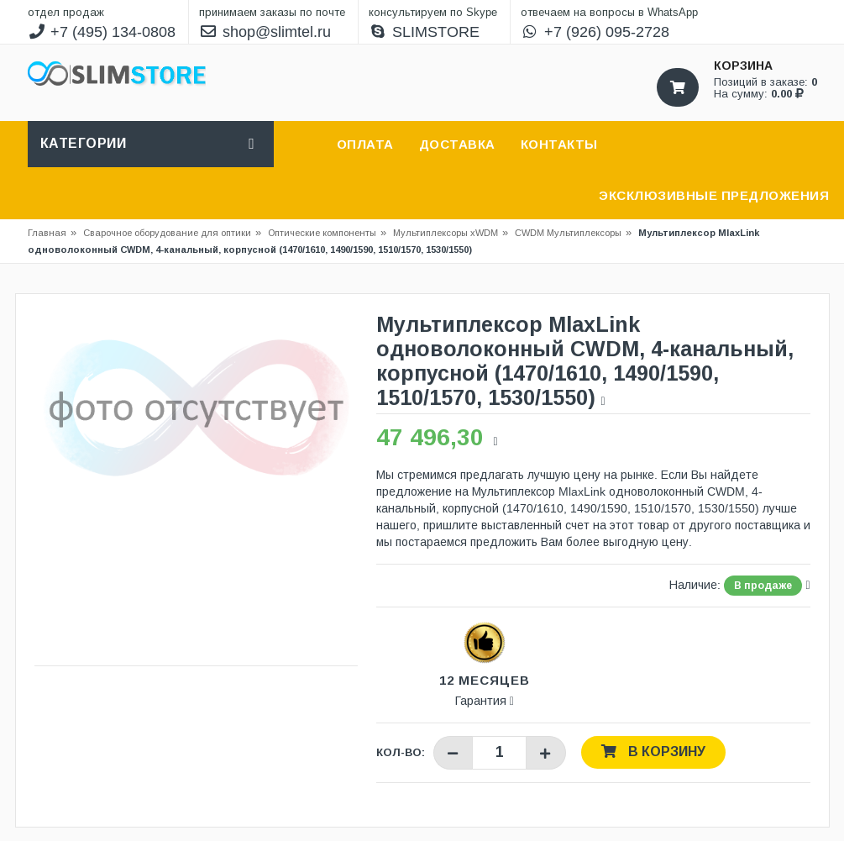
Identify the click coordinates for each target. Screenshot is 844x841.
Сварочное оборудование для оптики (172, 233)
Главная (47, 233)
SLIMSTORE (424, 32)
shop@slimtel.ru (265, 32)
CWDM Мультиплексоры (568, 233)
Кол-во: (400, 752)
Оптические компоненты (322, 233)
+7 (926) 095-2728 (595, 32)
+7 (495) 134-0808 (102, 32)
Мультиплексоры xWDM (445, 233)
